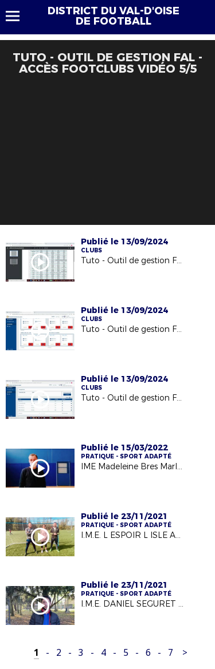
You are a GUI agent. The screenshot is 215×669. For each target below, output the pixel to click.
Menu (18, 16)
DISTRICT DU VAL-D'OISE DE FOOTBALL (113, 16)
